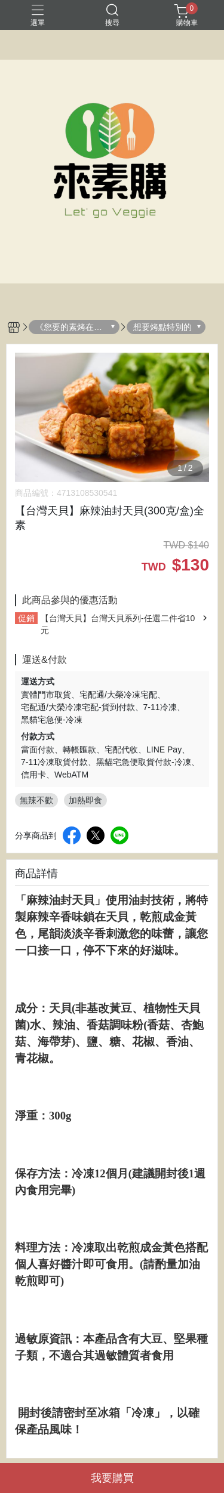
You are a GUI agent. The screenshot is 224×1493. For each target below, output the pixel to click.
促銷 (26, 618)
